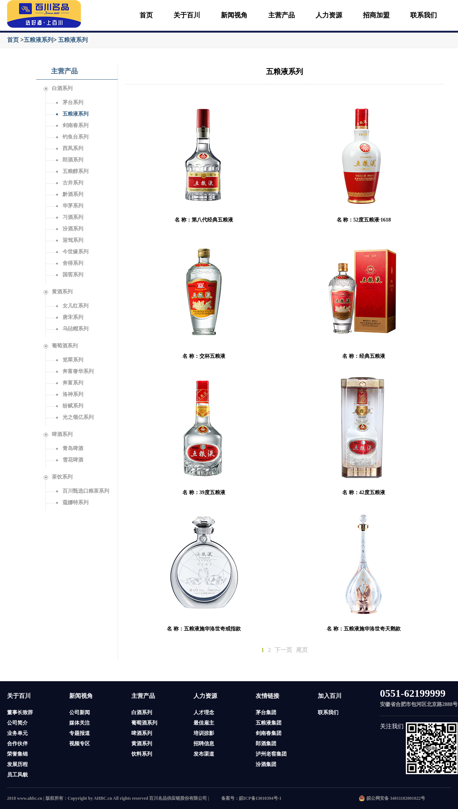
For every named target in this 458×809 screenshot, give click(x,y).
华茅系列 (69, 206)
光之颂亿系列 (74, 417)
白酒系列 (58, 88)
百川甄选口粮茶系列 (82, 491)
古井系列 (69, 183)
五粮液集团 (269, 723)
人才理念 (203, 712)
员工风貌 (17, 775)
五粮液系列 (38, 40)
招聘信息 (203, 743)
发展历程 (17, 764)
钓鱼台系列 (71, 137)
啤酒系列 (58, 434)
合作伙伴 (17, 743)
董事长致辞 (20, 712)
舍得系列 (69, 263)
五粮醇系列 (71, 171)
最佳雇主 (203, 723)
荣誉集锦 (17, 754)
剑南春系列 (71, 125)
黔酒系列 (69, 194)
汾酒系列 (69, 229)
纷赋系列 (69, 406)
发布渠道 (203, 754)
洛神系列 (69, 394)
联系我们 (423, 15)
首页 (146, 15)
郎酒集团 (266, 743)
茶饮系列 (58, 477)
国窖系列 (69, 274)
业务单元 (17, 733)
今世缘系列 (71, 251)
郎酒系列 (69, 160)
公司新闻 (79, 712)
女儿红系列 (71, 306)
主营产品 (281, 15)
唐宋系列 (69, 317)
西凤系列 (69, 148)
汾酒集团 (266, 764)
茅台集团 (266, 712)
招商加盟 (376, 15)
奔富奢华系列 (74, 371)
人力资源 (329, 15)
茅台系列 (69, 102)
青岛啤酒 (69, 448)
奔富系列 (69, 383)
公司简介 (17, 723)
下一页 (283, 650)
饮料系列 (141, 754)
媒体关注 (79, 723)
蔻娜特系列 (71, 502)
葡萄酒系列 (61, 346)
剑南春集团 (269, 733)
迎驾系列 (69, 240)
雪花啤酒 (69, 460)
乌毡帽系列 (71, 329)
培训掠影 (203, 733)
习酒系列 (69, 217)
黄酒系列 (58, 291)
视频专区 (79, 743)
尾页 (302, 650)
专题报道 (79, 733)
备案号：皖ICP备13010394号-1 (251, 798)
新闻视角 (234, 15)
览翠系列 (69, 360)
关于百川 (187, 15)
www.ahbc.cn (29, 798)
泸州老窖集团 (271, 754)
